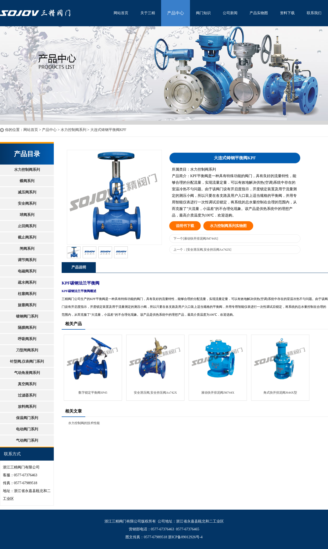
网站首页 (121, 13)
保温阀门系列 (27, 418)
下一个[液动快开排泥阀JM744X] (195, 238)
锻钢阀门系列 (27, 316)
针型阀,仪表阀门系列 (27, 361)
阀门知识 (203, 13)
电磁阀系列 (27, 271)
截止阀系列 (27, 237)
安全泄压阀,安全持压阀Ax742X (155, 392)
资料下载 (287, 13)
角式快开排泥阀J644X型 (280, 392)
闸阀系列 (27, 249)
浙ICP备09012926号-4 (185, 537)
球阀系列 (27, 215)
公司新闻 (230, 13)
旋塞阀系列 (27, 305)
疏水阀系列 (27, 282)
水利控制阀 (54, 13)
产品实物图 (259, 13)
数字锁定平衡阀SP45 (92, 392)
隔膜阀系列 (27, 328)
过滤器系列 (27, 395)
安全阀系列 (27, 203)
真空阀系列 (27, 384)
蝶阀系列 (27, 181)
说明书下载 (185, 226)
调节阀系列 (27, 260)
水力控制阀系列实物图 (228, 226)
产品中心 (175, 13)
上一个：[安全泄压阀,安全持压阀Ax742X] (202, 249)
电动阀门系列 (27, 429)
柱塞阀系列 (27, 294)
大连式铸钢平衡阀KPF (108, 130)
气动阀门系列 (27, 440)
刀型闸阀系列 (27, 350)
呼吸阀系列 (27, 339)
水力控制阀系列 (73, 130)
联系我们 (314, 13)
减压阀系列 (27, 192)
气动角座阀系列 (27, 373)
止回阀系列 (27, 226)
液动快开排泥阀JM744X (217, 392)
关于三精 (147, 13)
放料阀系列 (27, 407)
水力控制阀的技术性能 (84, 423)
